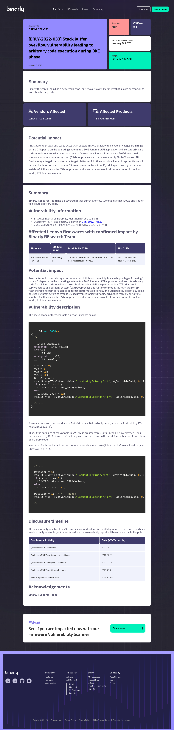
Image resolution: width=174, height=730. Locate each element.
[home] (15, 9)
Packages (49, 678)
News (112, 678)
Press (112, 681)
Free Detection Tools (97, 684)
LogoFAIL (73, 691)
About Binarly (115, 675)
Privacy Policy (84, 718)
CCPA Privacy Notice (101, 718)
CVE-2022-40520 (121, 58)
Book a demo (160, 9)
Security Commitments (122, 718)
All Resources (94, 675)
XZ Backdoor (74, 688)
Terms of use (56, 718)
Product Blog (93, 678)
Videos (91, 681)
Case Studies (50, 681)
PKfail (71, 682)
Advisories (71, 675)
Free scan (143, 9)
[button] (58, 9)
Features (49, 675)
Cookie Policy (70, 718)
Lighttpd (73, 685)
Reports (91, 687)
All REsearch (71, 678)
